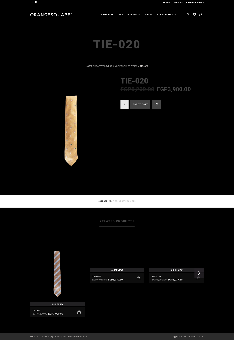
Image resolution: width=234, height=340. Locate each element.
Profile (166, 2)
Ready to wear (103, 66)
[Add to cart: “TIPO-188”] (139, 278)
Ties (135, 66)
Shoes (148, 14)
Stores (58, 336)
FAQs (70, 336)
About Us (178, 2)
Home (89, 66)
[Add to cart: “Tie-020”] (79, 312)
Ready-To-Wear (128, 14)
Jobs (64, 336)
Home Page (107, 14)
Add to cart (140, 104)
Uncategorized (127, 201)
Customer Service (195, 2)
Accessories (165, 14)
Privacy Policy (80, 336)
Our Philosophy (46, 336)
